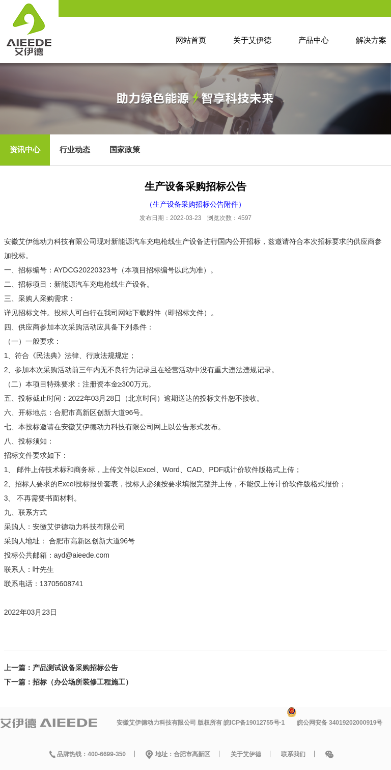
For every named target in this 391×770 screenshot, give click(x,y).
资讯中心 (25, 149)
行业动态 (75, 149)
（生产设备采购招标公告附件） (195, 204)
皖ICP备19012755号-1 (254, 722)
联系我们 (293, 754)
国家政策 (124, 149)
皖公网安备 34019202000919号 (340, 722)
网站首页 (191, 40)
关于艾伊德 (252, 40)
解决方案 (371, 40)
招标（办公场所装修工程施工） (82, 682)
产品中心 (313, 40)
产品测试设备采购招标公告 (75, 668)
